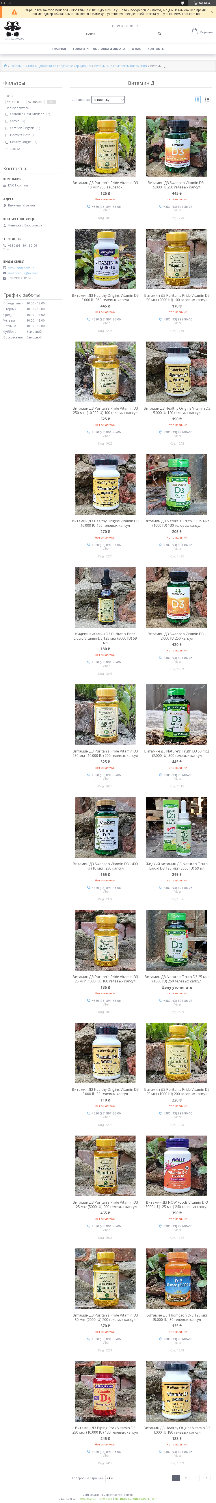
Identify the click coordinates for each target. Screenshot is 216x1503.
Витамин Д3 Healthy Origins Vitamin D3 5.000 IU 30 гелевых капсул (105, 1091)
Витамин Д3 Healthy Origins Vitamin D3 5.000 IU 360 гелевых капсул (105, 297)
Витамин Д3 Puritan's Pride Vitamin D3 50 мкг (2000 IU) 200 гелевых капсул (105, 1317)
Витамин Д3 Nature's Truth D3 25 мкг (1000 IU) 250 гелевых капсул (177, 979)
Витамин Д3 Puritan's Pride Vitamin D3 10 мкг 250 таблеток (105, 185)
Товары (79, 49)
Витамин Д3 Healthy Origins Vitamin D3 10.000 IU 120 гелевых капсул (105, 523)
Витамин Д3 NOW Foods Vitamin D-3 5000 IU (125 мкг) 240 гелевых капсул (176, 1204)
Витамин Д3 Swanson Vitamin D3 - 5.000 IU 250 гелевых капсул (177, 185)
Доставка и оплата (109, 49)
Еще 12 (15, 148)
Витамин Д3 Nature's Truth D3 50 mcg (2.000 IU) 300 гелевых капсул (176, 753)
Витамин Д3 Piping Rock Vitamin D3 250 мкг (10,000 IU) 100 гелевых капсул (105, 1430)
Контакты (155, 49)
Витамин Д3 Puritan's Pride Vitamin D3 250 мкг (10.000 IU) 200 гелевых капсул (105, 753)
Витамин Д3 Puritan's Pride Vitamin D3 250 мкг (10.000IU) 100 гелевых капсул (105, 410)
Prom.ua (128, 1495)
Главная (59, 49)
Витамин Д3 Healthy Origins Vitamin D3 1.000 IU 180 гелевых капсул (176, 1430)
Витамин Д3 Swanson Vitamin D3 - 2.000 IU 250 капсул (177, 636)
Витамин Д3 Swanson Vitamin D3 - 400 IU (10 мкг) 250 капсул (105, 866)
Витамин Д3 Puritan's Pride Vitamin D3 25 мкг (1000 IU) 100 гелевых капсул (105, 979)
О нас (136, 49)
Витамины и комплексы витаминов (120, 66)
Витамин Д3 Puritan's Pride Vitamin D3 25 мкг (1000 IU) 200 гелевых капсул (177, 1091)
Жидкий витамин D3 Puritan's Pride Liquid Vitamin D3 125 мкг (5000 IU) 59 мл (105, 638)
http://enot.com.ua (21, 268)
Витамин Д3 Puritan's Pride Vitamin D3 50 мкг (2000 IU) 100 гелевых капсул (177, 297)
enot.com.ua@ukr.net (22, 273)
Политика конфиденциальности (136, 1499)
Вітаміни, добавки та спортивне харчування (58, 66)
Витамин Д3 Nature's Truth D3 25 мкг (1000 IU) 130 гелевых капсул (177, 523)
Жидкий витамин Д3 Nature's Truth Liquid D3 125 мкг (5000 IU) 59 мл (177, 866)
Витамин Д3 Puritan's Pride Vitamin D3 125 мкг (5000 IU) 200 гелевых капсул (105, 1204)
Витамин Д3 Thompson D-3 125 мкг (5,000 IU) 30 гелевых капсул (176, 1317)
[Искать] (160, 34)
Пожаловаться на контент (95, 1499)
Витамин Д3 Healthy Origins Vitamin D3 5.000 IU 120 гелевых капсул (176, 410)
